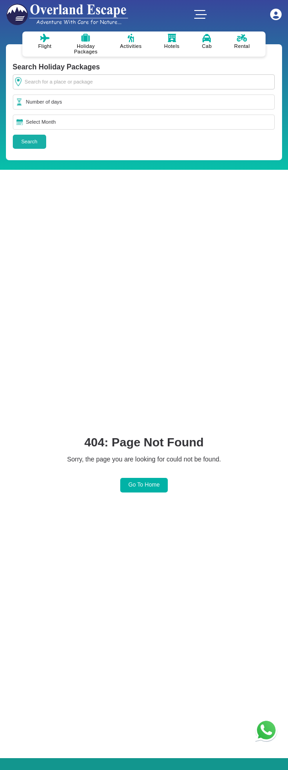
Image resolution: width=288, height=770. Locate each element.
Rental (242, 41)
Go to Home (144, 485)
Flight (44, 41)
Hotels (172, 41)
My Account (276, 14)
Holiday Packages (86, 44)
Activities (131, 41)
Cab (207, 41)
